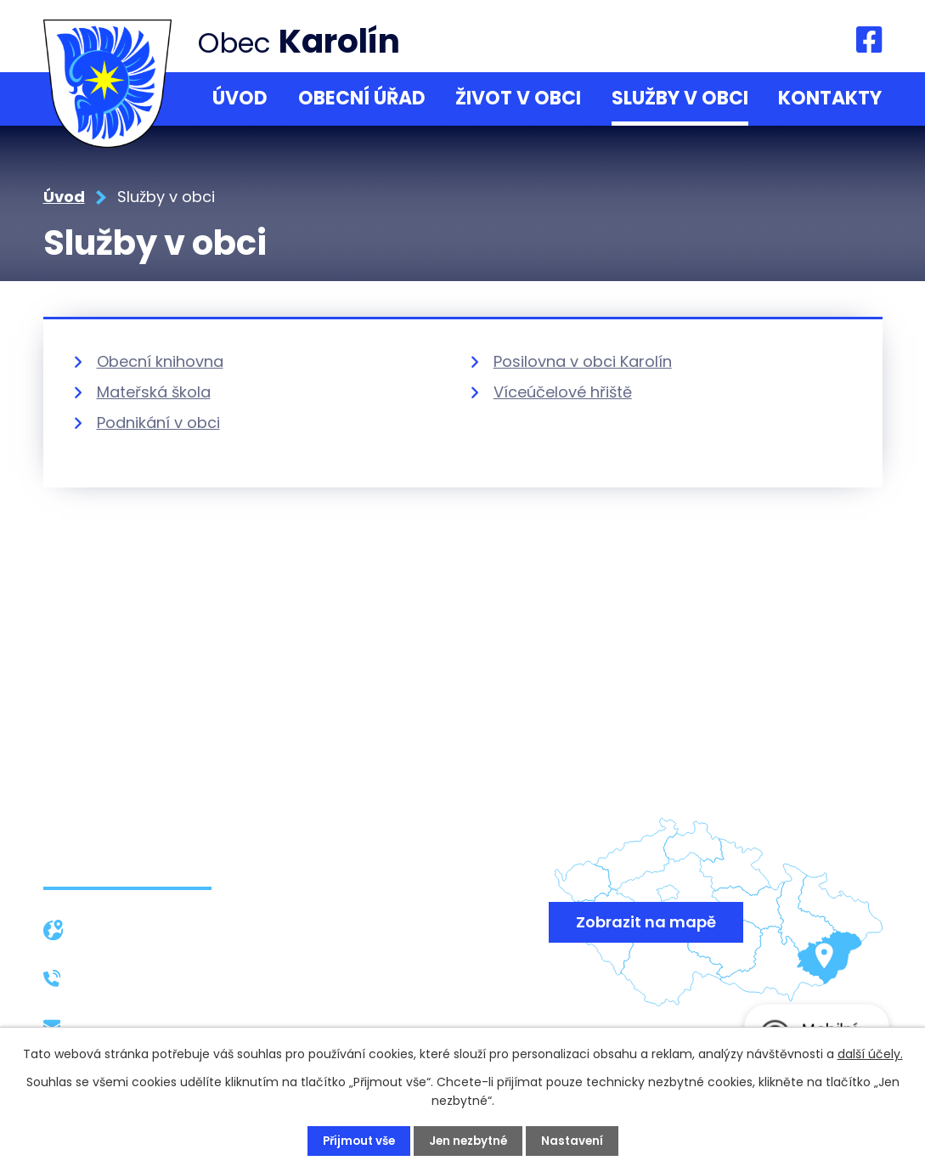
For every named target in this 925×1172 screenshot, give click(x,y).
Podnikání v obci (158, 422)
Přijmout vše (355, 1140)
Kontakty (830, 98)
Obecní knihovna (160, 361)
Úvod (240, 98)
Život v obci (518, 98)
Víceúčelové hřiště (563, 392)
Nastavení (577, 1140)
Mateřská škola (154, 392)
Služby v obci (680, 98)
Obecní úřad (362, 98)
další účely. (870, 1053)
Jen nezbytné (469, 1140)
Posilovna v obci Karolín (583, 361)
